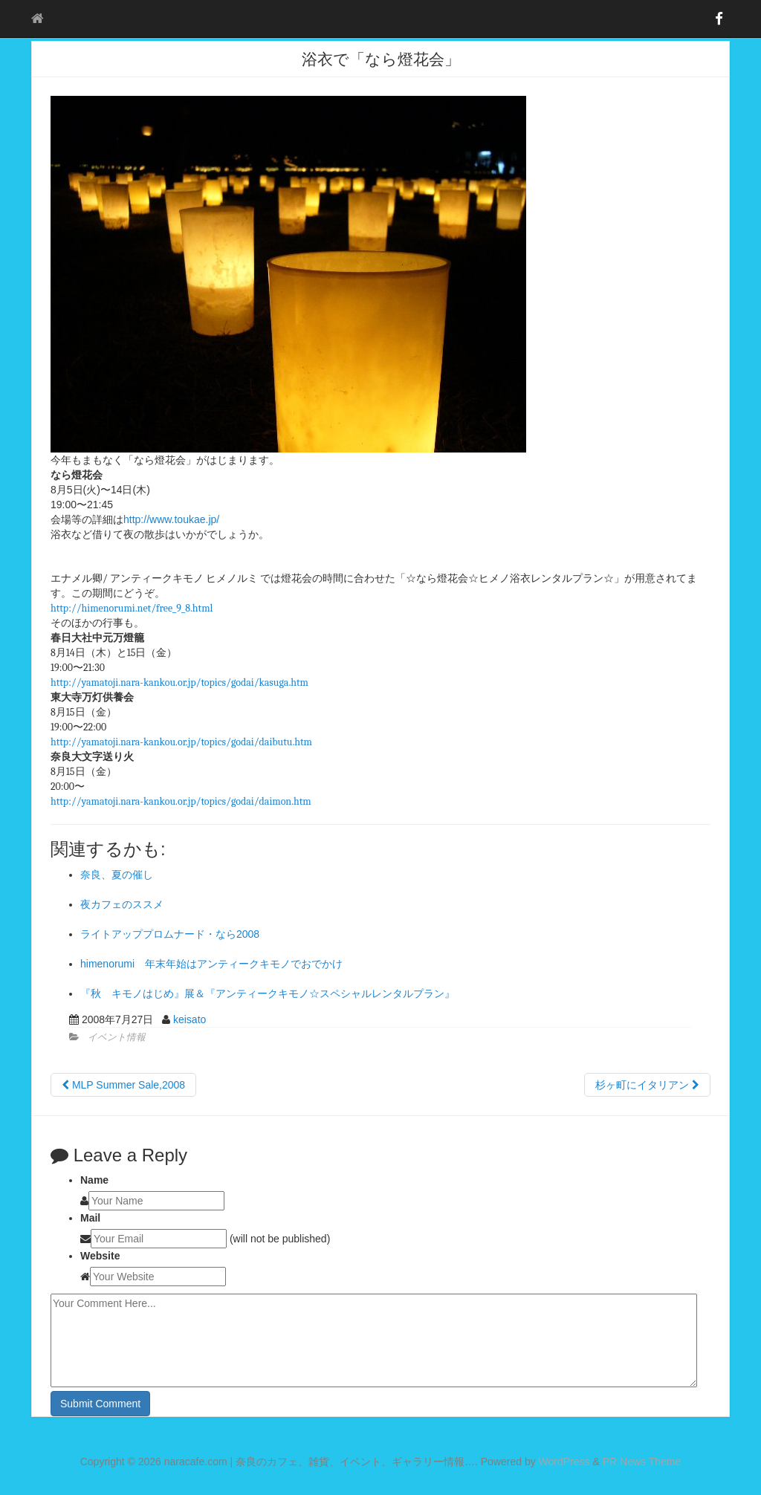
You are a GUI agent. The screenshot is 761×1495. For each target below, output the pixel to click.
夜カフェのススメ (121, 904)
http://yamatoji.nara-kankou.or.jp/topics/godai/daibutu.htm (181, 742)
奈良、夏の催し (116, 875)
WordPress (564, 1462)
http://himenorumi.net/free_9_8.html (132, 608)
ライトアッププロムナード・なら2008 (169, 934)
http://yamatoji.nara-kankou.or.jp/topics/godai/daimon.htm (181, 801)
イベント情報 (117, 1037)
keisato (189, 1019)
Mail (90, 1218)
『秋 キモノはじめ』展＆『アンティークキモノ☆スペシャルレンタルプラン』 (267, 993)
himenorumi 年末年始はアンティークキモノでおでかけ (211, 964)
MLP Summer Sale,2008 (123, 1085)
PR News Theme (642, 1462)
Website (100, 1256)
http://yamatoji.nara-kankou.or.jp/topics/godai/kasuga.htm (179, 682)
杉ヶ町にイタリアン (647, 1085)
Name (94, 1180)
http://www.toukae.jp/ (171, 519)
